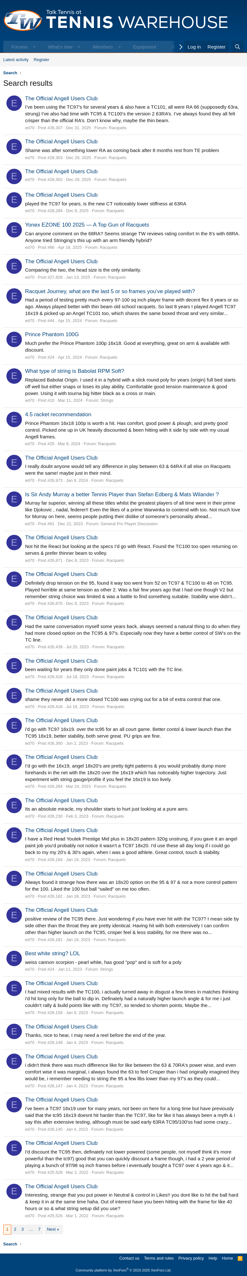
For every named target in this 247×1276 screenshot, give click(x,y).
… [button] (31, 1229)
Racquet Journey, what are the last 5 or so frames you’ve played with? (110, 291)
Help (213, 1258)
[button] (34, 47)
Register (41, 59)
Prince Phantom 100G (52, 334)
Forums (19, 46)
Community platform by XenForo (123, 1270)
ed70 (29, 127)
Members (103, 46)
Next (51, 1229)
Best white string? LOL (52, 953)
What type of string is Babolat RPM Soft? (74, 371)
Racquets (117, 127)
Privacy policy (191, 1258)
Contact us (129, 1258)
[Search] (237, 47)
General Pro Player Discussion (129, 523)
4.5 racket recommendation (58, 414)
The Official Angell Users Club (61, 98)
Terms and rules (159, 1258)
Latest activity (16, 59)
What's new (60, 46)
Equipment (144, 46)
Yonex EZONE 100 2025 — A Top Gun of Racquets (87, 225)
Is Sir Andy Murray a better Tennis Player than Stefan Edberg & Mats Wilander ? (122, 494)
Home (227, 1258)
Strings (106, 400)
